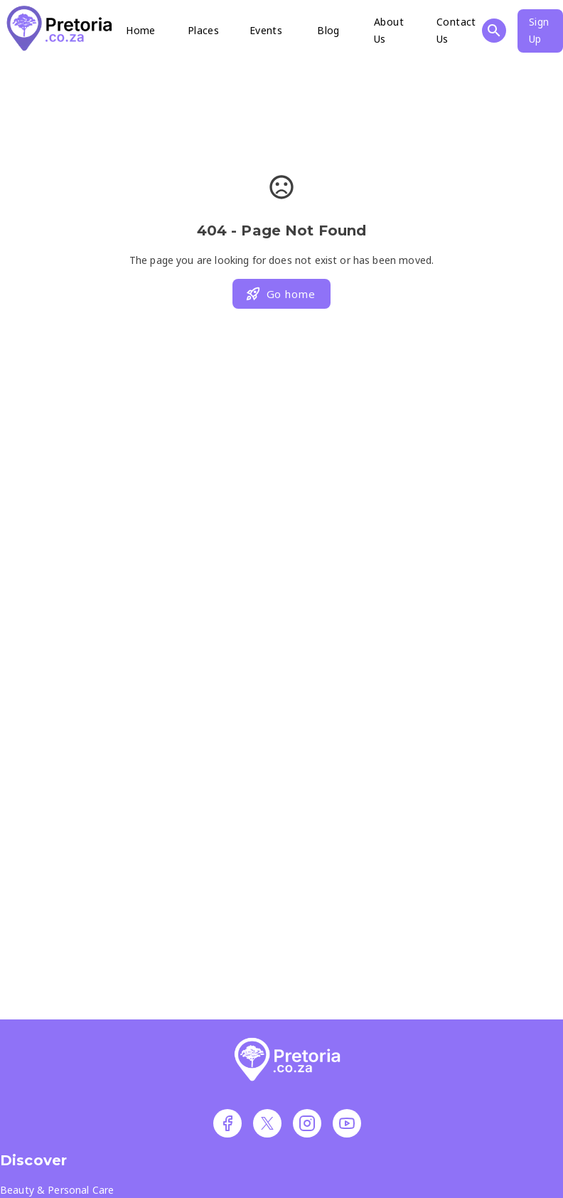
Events (266, 30)
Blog (328, 30)
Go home (280, 294)
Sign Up (539, 30)
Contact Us (456, 30)
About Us (389, 30)
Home (141, 30)
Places (203, 30)
